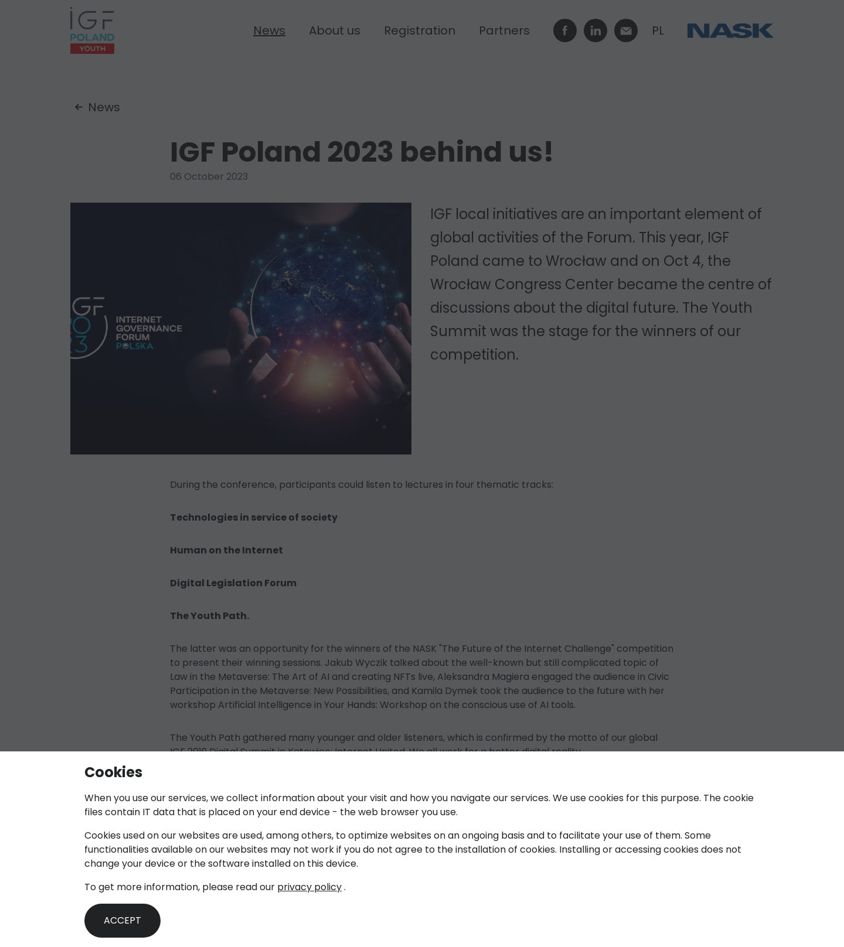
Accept (122, 920)
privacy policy (309, 887)
